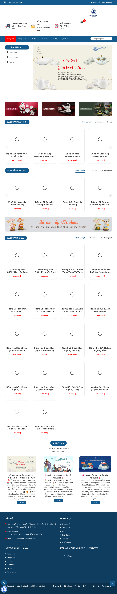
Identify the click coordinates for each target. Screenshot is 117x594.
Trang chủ (10, 39)
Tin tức (33, 39)
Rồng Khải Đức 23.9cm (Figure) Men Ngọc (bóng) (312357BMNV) (72, 350)
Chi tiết (21, 503)
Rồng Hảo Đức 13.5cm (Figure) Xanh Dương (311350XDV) (44, 350)
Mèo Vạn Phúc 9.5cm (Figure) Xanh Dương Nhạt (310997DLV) (45, 428)
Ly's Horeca (13, 57)
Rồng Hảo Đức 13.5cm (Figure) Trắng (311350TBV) (72, 389)
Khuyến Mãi (58, 443)
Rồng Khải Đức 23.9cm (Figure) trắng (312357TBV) (100, 350)
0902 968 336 (17, 2)
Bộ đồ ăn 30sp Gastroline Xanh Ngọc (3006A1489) (44, 156)
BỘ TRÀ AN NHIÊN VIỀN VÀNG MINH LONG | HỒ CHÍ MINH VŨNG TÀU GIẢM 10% (22, 477)
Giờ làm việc (65, 23)
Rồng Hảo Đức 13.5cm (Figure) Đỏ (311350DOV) (17, 389)
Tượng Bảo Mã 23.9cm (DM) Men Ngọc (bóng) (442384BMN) (100, 272)
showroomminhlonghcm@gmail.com (21, 538)
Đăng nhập (96, 2)
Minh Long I (13, 52)
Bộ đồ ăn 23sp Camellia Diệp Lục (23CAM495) (72, 156)
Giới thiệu (44, 39)
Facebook (68, 556)
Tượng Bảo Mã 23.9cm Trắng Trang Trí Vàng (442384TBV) (72, 311)
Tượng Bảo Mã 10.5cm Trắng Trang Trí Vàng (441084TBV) (72, 272)
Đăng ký (109, 2)
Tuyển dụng (65, 39)
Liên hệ (54, 39)
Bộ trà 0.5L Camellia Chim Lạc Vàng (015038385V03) (17, 204)
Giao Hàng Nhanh (19, 23)
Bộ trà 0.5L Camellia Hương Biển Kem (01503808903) (44, 204)
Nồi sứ (11, 62)
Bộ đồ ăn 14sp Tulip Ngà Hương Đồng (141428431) (100, 156)
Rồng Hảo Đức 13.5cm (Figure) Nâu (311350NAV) (100, 311)
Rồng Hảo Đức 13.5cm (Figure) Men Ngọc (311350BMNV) (44, 389)
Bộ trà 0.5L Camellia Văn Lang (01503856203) (72, 204)
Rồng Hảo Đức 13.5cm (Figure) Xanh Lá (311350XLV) (17, 350)
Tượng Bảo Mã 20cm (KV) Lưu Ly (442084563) (17, 311)
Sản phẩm (22, 39)
